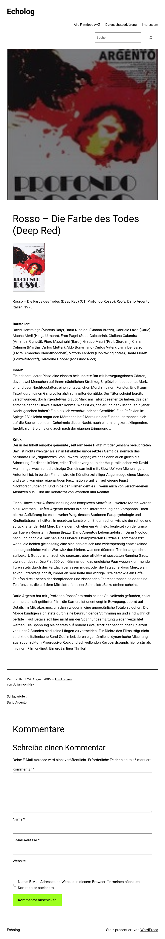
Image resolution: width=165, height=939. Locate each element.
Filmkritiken (63, 679)
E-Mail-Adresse (26, 840)
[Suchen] (151, 37)
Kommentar (23, 769)
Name (19, 819)
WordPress (149, 930)
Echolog (21, 11)
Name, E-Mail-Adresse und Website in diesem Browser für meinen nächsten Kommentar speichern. (79, 885)
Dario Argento (17, 702)
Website (19, 861)
